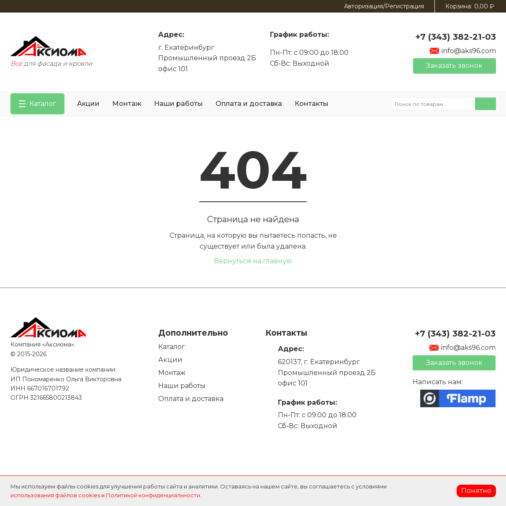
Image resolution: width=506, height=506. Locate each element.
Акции (88, 104)
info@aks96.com (462, 51)
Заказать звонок (454, 65)
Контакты (312, 104)
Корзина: (469, 6)
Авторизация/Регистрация (384, 6)
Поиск (485, 104)
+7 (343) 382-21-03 (455, 37)
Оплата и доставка (249, 104)
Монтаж (126, 104)
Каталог (171, 347)
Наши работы (178, 104)
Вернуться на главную (253, 261)
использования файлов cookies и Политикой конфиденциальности (105, 495)
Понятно (476, 491)
